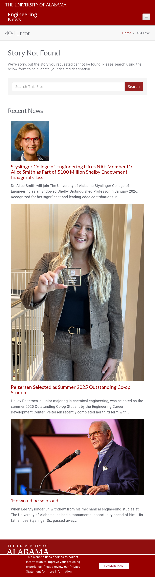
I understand (113, 565)
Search (134, 86)
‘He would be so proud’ (35, 500)
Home (126, 33)
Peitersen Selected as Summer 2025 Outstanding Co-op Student (70, 389)
